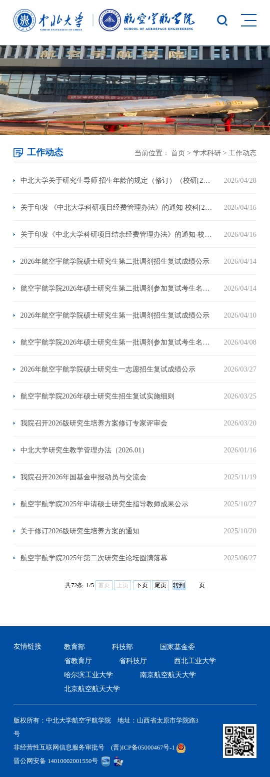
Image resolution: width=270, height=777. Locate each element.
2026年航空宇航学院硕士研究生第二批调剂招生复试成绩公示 (115, 261)
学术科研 (207, 153)
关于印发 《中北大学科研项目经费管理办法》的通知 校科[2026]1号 (117, 207)
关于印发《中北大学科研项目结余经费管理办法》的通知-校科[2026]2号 (117, 234)
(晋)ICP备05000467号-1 (143, 747)
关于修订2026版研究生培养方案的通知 (80, 531)
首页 (178, 153)
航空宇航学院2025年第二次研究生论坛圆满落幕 (94, 558)
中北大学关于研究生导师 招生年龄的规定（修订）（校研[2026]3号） (117, 180)
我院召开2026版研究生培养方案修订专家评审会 (94, 423)
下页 (142, 585)
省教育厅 (78, 661)
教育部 (74, 647)
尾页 (160, 585)
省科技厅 (133, 661)
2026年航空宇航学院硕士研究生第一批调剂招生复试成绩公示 (115, 315)
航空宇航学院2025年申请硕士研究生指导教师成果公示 (104, 504)
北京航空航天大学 (92, 689)
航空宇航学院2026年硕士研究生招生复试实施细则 (97, 396)
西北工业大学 (195, 661)
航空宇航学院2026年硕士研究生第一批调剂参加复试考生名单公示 (117, 342)
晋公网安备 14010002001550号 (56, 761)
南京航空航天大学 (168, 675)
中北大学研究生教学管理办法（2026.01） (84, 450)
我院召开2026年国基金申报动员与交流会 (83, 477)
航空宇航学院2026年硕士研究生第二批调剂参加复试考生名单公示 (117, 288)
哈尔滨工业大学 (88, 675)
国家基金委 (177, 647)
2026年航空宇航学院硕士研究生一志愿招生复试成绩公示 (108, 369)
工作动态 (242, 153)
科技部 (122, 647)
